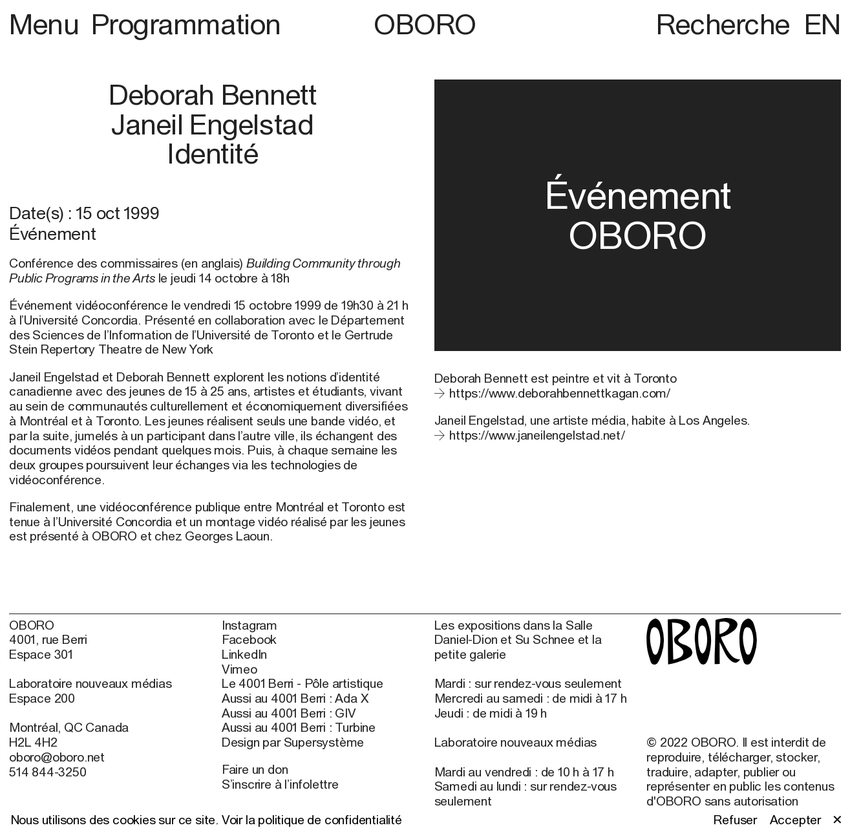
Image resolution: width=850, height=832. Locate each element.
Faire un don (255, 769)
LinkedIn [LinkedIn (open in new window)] (244, 654)
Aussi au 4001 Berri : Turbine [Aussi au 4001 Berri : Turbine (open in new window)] (299, 727)
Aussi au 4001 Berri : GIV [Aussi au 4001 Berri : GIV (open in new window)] (289, 713)
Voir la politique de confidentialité (312, 819)
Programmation (186, 23)
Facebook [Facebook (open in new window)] (249, 639)
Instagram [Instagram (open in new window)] (249, 625)
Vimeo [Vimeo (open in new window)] (239, 669)
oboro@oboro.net (57, 756)
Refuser (735, 820)
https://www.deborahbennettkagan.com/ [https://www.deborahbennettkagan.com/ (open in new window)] (559, 392)
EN (822, 23)
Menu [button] (47, 23)
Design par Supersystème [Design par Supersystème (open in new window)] (293, 742)
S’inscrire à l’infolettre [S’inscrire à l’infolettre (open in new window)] (280, 783)
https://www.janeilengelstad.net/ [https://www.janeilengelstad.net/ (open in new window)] (537, 434)
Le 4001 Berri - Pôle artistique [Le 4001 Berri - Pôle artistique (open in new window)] (302, 683)
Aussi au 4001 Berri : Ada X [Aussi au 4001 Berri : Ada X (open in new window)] (295, 698)
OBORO (425, 24)
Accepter (795, 820)
